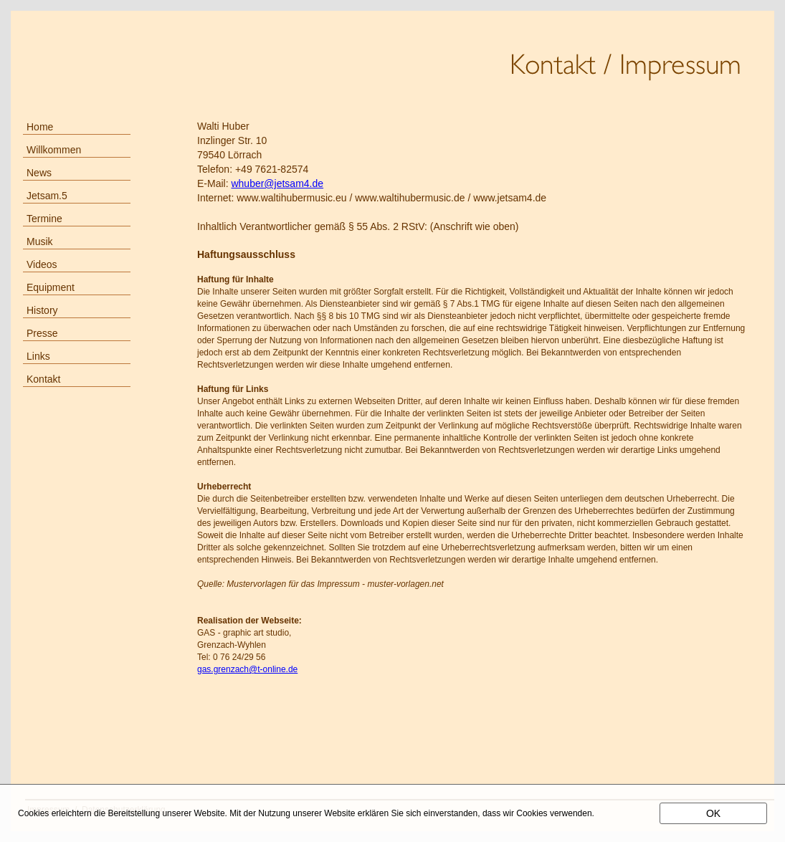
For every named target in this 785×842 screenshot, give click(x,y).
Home (40, 127)
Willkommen (54, 150)
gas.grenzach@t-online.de (247, 669)
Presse (42, 333)
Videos (42, 264)
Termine (44, 218)
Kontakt (43, 379)
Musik (40, 241)
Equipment (51, 287)
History (42, 310)
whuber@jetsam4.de (277, 183)
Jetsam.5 (47, 195)
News (39, 172)
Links (38, 356)
